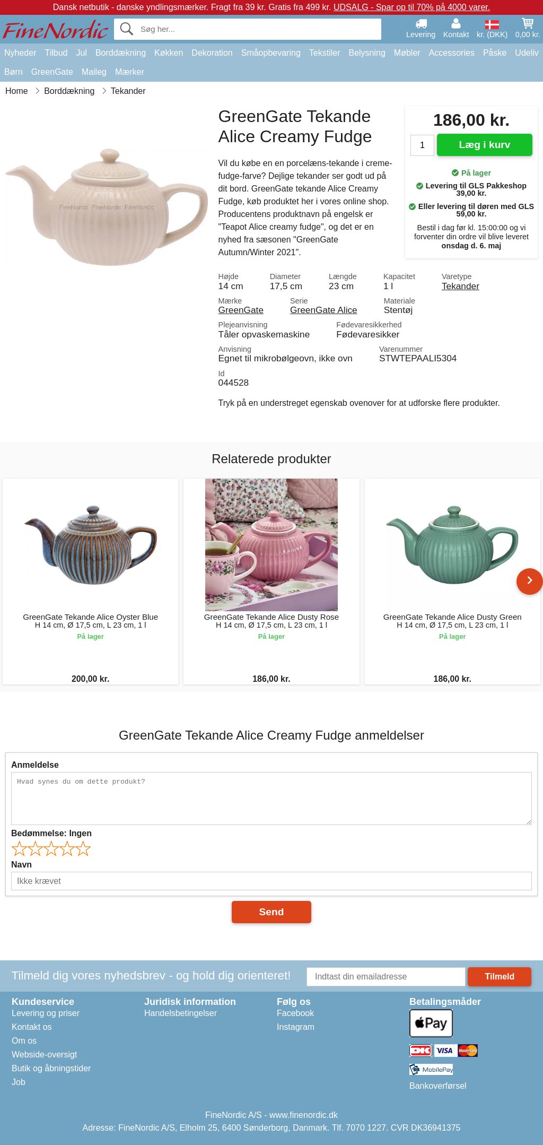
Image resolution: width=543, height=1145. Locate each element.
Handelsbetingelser (180, 1013)
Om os (24, 1040)
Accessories (452, 52)
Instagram (295, 1026)
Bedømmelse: (51, 833)
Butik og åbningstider (51, 1068)
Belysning (366, 52)
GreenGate (52, 71)
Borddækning (120, 52)
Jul (81, 52)
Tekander (460, 286)
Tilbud (56, 52)
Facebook (295, 1013)
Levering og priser (46, 1013)
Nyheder (20, 52)
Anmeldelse (35, 764)
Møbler (407, 52)
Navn (21, 864)
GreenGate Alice (323, 310)
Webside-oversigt (44, 1054)
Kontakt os (32, 1026)
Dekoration (211, 52)
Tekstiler (324, 52)
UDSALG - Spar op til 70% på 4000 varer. (412, 7)
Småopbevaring (271, 52)
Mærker (129, 71)
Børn (13, 71)
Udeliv (526, 52)
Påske (494, 52)
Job (18, 1082)
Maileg (94, 71)
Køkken (168, 52)
